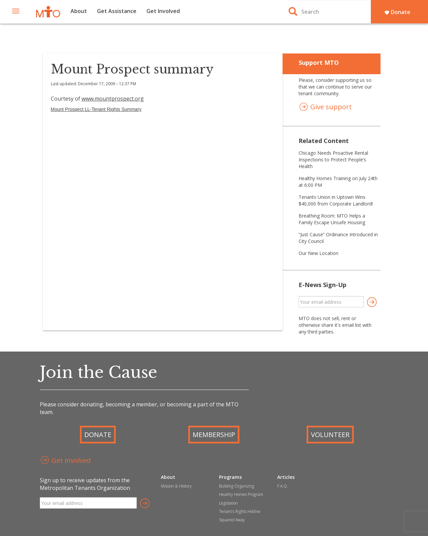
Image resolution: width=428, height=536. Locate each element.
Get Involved (163, 11)
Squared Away (232, 520)
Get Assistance (116, 11)
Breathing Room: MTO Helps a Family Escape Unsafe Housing (332, 219)
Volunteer (330, 434)
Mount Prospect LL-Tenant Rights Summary (96, 109)
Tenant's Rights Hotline (239, 511)
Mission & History (176, 486)
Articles (286, 477)
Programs (230, 477)
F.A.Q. (282, 486)
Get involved (65, 461)
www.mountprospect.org (113, 98)
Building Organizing (236, 486)
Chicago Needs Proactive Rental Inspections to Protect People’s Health (333, 159)
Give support (325, 107)
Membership (214, 434)
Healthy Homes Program (241, 494)
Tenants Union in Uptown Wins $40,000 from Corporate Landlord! (336, 200)
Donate (397, 12)
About (79, 11)
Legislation (228, 503)
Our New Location (318, 253)
